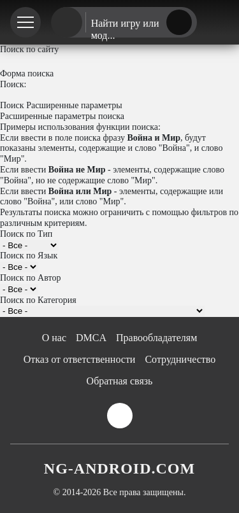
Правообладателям (156, 337)
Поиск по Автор (30, 278)
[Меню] (25, 22)
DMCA (91, 337)
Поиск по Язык (28, 255)
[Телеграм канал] (218, 22)
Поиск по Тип (26, 234)
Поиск (12, 105)
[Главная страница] (66, 22)
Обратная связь (120, 381)
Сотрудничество (180, 359)
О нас (54, 337)
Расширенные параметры (74, 105)
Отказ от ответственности (80, 359)
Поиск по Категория (38, 300)
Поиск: (13, 84)
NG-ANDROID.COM (119, 468)
